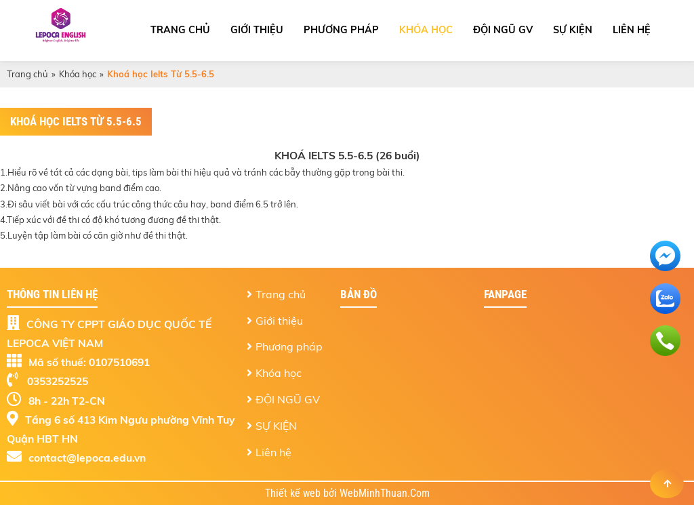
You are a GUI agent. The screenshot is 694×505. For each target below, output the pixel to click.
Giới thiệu (256, 30)
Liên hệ (632, 30)
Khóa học (426, 30)
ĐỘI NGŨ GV (503, 30)
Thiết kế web (294, 493)
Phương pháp (341, 30)
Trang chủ (180, 30)
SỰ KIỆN (572, 30)
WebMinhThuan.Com (385, 493)
